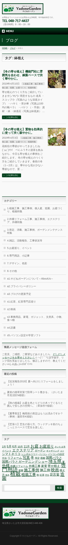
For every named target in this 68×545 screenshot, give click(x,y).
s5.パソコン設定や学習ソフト (24, 335)
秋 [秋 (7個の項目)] (38, 475)
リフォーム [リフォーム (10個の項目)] (14, 457)
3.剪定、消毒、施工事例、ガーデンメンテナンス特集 (35, 231)
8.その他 (12, 270)
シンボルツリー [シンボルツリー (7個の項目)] (29, 454)
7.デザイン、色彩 (17, 263)
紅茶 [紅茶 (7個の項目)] (42, 475)
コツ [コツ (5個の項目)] (62, 451)
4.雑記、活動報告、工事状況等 (24, 240)
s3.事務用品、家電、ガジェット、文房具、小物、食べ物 (35, 318)
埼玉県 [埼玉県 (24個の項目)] (54, 461)
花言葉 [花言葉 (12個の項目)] (54, 474)
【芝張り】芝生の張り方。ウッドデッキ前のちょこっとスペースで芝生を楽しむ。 (35, 426)
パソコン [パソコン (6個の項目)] (42, 454)
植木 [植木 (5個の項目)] (7, 475)
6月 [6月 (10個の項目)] (14, 446)
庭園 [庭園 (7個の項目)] (20, 470)
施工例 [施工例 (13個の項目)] (45, 470)
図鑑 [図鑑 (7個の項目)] (42, 458)
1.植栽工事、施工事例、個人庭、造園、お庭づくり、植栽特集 (35, 210)
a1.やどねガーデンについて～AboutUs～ (30, 278)
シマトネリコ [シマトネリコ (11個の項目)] (11, 454)
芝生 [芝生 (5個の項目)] (47, 475)
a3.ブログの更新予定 (19, 293)
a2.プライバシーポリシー (21, 286)
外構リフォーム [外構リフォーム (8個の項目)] (19, 466)
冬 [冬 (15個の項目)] (32, 458)
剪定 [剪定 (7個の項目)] (37, 458)
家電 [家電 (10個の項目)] (44, 466)
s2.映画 (11, 309)
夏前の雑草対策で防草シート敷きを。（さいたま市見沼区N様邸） (35, 394)
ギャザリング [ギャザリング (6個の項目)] (52, 451)
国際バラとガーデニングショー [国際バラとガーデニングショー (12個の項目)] (25, 462)
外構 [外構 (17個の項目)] (6, 466)
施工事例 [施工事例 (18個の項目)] (31, 470)
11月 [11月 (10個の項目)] (27, 446)
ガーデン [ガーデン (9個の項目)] (40, 450)
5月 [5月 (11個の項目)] (9, 446)
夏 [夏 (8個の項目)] (63, 461)
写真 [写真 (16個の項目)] (26, 458)
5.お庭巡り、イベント (19, 248)
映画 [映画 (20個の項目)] (55, 470)
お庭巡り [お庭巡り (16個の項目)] (46, 446)
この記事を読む (12, 117)
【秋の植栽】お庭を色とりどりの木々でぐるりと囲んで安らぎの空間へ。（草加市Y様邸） (35, 404)
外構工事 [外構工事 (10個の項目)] (34, 466)
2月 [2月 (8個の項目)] (4, 446)
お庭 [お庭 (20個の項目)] (34, 446)
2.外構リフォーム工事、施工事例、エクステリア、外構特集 (33, 221)
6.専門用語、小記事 (18, 255)
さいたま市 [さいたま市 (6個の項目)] (60, 447)
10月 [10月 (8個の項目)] (20, 446)
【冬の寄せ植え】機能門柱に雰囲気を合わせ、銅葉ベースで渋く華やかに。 (22, 75)
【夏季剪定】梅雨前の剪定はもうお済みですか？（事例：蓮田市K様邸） (35, 415)
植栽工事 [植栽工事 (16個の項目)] (28, 474)
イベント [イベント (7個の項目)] (6, 450)
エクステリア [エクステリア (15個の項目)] (23, 450)
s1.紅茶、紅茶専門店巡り (21, 301)
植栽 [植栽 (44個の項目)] (15, 474)
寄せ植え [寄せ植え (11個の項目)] (54, 466)
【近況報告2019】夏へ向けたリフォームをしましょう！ (35, 383)
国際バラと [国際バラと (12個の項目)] (54, 458)
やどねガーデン (29, 536)
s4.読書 (11, 327)
